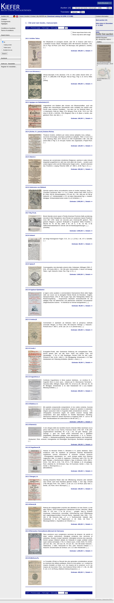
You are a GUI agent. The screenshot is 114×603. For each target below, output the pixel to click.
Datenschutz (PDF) (107, 599)
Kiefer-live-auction (104, 34)
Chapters (4, 19)
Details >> (89, 51)
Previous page (35, 28)
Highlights (4, 24)
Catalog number (8, 44)
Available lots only (7, 50)
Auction (27, 16)
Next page (45, 28)
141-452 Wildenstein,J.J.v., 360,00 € (104, 79)
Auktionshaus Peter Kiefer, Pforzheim (85, 599)
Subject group (7, 47)
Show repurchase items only (82, 32)
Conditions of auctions (8, 28)
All (4, 42)
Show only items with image (81, 34)
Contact (33, 16)
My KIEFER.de (41, 16)
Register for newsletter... (9, 67)
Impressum (98, 599)
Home (21, 16)
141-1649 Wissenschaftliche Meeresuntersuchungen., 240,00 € (105, 63)
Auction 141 (5, 16)
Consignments (5, 21)
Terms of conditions (7, 30)
